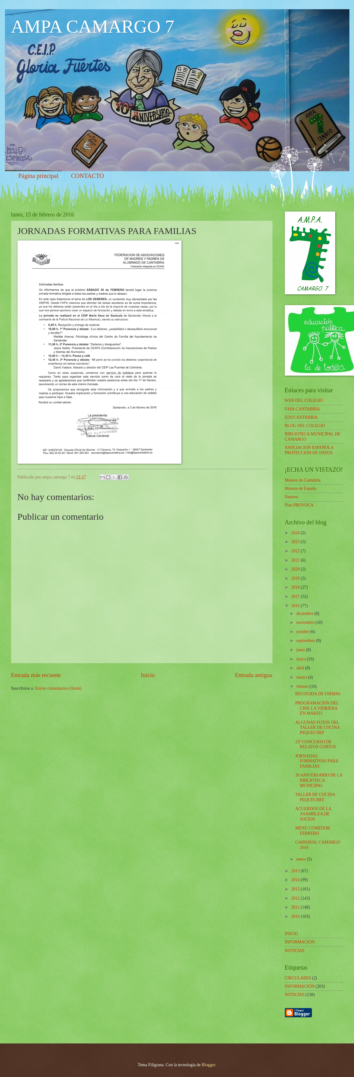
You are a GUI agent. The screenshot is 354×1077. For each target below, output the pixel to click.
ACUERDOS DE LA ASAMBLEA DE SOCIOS (313, 813)
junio (301, 649)
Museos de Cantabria (302, 480)
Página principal (38, 175)
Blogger (208, 1065)
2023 (296, 541)
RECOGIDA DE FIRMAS (317, 694)
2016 (296, 605)
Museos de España (300, 488)
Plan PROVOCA (299, 505)
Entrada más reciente (36, 675)
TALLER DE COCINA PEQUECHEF (315, 797)
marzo (302, 677)
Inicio (148, 675)
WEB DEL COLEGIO (304, 400)
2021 (296, 560)
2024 (296, 532)
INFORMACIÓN (300, 986)
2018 (296, 587)
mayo (301, 659)
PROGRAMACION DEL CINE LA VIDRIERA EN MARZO (317, 708)
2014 (296, 879)
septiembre (306, 640)
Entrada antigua (253, 675)
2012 (296, 898)
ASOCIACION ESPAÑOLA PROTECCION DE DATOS (309, 450)
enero (301, 859)
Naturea (291, 496)
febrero (302, 686)
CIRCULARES (298, 978)
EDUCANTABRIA (301, 417)
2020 (296, 569)
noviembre (305, 622)
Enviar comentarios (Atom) (58, 688)
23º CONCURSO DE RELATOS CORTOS (315, 744)
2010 (296, 916)
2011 (296, 907)
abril (300, 668)
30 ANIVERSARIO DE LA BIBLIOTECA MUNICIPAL (318, 780)
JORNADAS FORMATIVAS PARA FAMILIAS (316, 761)
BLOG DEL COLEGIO (305, 425)
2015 (296, 871)
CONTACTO (87, 175)
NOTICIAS (294, 994)
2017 (296, 596)
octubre (303, 631)
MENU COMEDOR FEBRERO (312, 831)
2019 (296, 578)
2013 (296, 889)
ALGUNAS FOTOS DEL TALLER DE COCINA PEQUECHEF (317, 727)
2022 (296, 551)
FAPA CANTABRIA (302, 409)
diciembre (305, 613)
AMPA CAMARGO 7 (92, 26)
